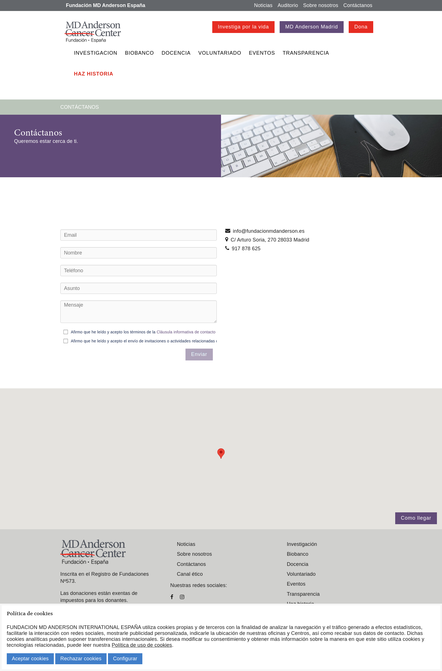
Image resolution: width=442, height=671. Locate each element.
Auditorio (288, 5)
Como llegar (416, 518)
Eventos (262, 53)
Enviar (199, 354)
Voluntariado (219, 53)
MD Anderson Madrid (311, 27)
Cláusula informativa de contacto (186, 331)
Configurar (125, 658)
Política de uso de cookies (142, 645)
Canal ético (190, 574)
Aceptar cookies (30, 658)
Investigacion (95, 53)
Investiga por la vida (243, 27)
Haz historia (93, 74)
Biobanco (139, 53)
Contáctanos (357, 5)
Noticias (263, 5)
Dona (361, 27)
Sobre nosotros (320, 5)
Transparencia (306, 53)
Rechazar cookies (80, 658)
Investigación (302, 544)
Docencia (176, 53)
